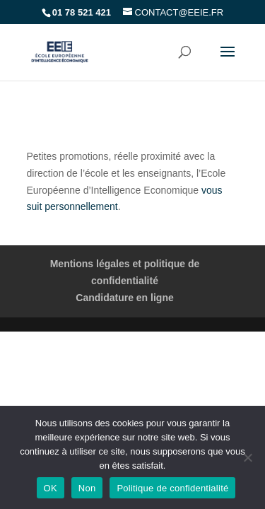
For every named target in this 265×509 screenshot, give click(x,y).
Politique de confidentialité (172, 488)
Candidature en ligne (124, 297)
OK (50, 488)
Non (87, 488)
